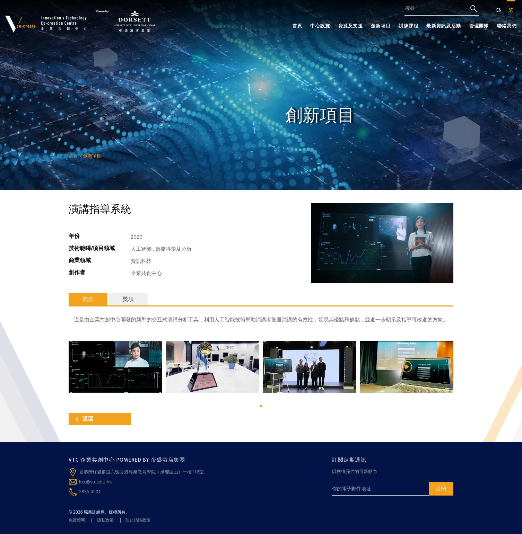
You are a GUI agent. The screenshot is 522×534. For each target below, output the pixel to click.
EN (499, 10)
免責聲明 (77, 520)
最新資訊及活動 (443, 25)
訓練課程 (408, 25)
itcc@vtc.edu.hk (95, 482)
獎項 (128, 299)
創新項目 (381, 25)
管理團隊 (479, 25)
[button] (261, 406)
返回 (85, 419)
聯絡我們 (507, 25)
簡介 (88, 299)
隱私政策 (105, 520)
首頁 (298, 25)
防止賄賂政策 (137, 520)
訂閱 (441, 488)
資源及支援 (350, 25)
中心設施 (320, 25)
